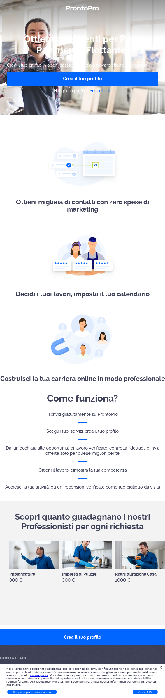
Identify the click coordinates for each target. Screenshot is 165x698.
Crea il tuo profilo (82, 78)
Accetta (145, 692)
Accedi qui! (100, 90)
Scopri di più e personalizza (32, 692)
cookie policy (39, 675)
